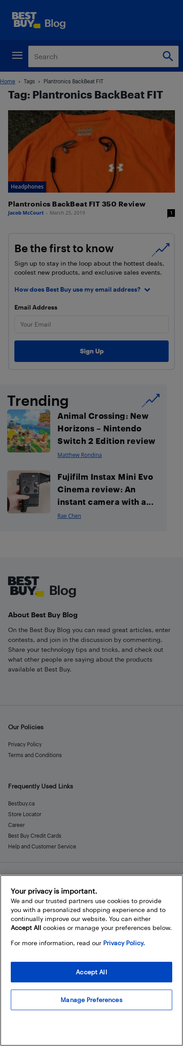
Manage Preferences (91, 999)
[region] (91, 960)
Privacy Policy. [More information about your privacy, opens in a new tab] (124, 943)
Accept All (91, 972)
